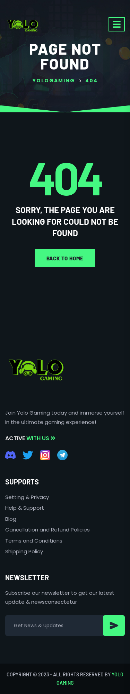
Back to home (65, 258)
